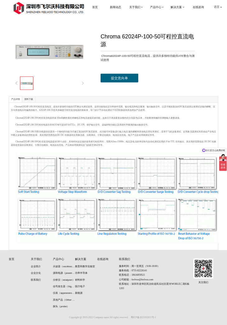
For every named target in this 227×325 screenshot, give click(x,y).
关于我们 (36, 259)
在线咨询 (102, 259)
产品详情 (15, 99)
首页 (11, 259)
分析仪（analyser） (64, 279)
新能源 (79, 293)
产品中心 (58, 259)
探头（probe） (61, 306)
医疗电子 (80, 286)
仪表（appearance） (64, 293)
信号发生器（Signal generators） (64, 286)
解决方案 (80, 259)
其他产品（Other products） (64, 299)
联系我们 (36, 279)
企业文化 (36, 273)
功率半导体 (81, 273)
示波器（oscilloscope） (64, 266)
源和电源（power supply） (64, 273)
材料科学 (80, 279)
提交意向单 (119, 78)
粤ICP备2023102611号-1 (143, 317)
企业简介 (36, 266)
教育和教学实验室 (85, 266)
